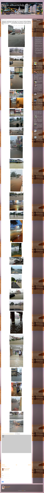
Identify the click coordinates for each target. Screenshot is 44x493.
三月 (35, 35)
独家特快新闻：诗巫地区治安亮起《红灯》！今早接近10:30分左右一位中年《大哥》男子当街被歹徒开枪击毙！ (39, 117)
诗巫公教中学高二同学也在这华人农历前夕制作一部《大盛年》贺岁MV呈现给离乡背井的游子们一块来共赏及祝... (38, 44)
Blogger (23, 490)
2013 (34, 57)
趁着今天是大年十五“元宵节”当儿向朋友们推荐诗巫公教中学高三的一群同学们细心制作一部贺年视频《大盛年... (38, 46)
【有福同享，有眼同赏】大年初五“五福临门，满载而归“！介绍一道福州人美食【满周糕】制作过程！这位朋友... (38, 48)
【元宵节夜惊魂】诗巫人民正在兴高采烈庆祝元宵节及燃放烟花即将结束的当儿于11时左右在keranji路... (38, 41)
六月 (35, 32)
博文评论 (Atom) (5, 466)
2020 (34, 26)
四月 (35, 34)
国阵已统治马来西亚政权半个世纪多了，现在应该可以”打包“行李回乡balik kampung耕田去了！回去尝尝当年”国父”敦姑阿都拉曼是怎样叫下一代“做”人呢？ (39, 137)
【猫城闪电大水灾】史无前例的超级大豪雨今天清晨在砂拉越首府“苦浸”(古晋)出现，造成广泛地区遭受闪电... (38, 37)
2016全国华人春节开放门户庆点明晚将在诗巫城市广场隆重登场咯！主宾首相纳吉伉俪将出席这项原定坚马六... (38, 39)
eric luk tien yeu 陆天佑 (7, 468)
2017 (34, 29)
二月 (35, 36)
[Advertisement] (16, 459)
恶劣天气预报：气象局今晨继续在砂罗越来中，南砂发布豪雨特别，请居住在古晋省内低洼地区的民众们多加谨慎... (38, 51)
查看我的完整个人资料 (7, 487)
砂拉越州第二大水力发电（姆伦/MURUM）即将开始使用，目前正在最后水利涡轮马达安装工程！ (39, 81)
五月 (35, 33)
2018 (34, 28)
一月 (35, 54)
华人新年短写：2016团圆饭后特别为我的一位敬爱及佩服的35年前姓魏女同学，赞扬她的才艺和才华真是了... (38, 53)
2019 (34, 27)
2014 (34, 56)
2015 (34, 55)
